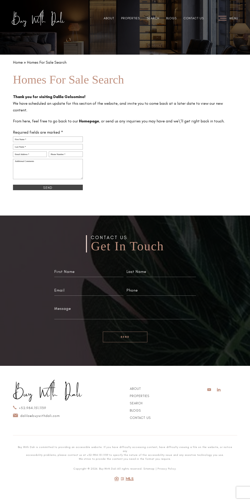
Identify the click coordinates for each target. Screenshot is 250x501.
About (109, 18)
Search (153, 18)
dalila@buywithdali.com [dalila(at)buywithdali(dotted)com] (36, 416)
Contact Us (194, 18)
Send (125, 336)
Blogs (171, 18)
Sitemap (149, 468)
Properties (130, 18)
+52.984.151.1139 (29, 408)
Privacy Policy (167, 468)
